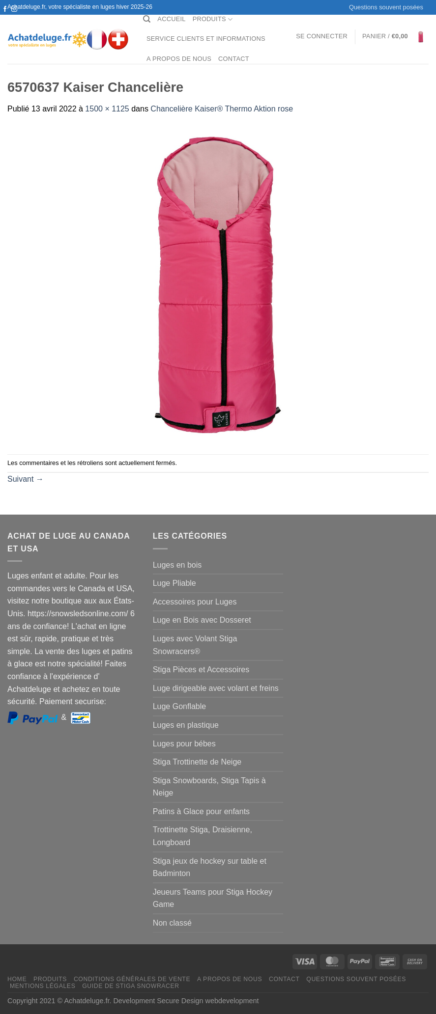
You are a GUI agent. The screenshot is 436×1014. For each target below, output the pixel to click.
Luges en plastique (186, 725)
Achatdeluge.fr (86, 1001)
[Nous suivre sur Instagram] (14, 9)
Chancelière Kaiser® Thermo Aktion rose (221, 109)
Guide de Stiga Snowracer (130, 986)
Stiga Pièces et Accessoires (201, 669)
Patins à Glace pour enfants (201, 811)
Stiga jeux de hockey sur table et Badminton (209, 867)
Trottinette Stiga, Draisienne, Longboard (202, 836)
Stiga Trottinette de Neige (197, 762)
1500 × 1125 (107, 109)
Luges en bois (177, 565)
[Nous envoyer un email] (14, 18)
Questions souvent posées (386, 7)
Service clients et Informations (205, 38)
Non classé (172, 923)
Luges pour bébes (184, 744)
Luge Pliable (174, 583)
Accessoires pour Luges (195, 602)
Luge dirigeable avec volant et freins (216, 688)
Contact (233, 58)
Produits (213, 19)
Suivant (25, 479)
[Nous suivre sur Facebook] (5, 9)
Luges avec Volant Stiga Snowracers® (195, 645)
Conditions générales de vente (132, 979)
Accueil (171, 19)
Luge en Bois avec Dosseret (202, 620)
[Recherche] (146, 19)
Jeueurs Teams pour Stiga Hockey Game (212, 898)
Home (17, 979)
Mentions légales (43, 986)
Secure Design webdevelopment (208, 1001)
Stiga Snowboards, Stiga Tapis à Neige (209, 786)
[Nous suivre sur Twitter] (5, 18)
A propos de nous (178, 58)
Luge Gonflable (179, 706)
